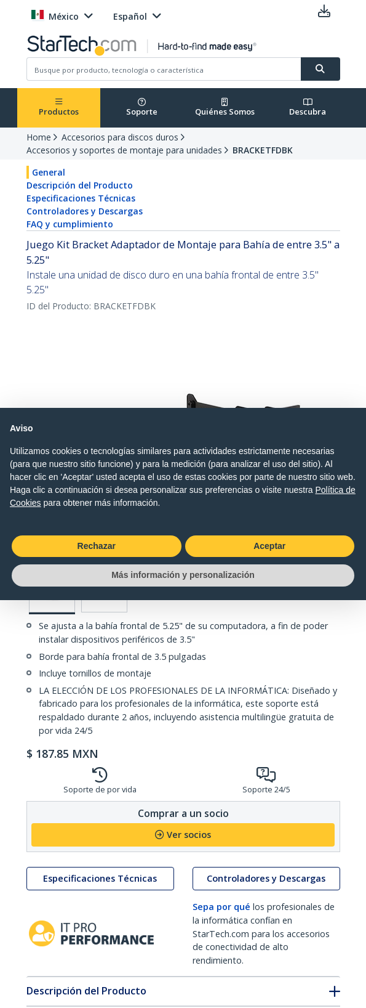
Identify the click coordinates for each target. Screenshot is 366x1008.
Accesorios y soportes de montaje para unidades (124, 150)
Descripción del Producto (79, 185)
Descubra (307, 107)
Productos (59, 107)
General (48, 172)
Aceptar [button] (269, 546)
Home (38, 137)
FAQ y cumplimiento (69, 224)
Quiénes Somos (225, 107)
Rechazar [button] (97, 546)
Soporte (141, 107)
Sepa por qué (221, 906)
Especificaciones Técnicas (80, 198)
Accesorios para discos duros (120, 137)
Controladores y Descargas (84, 211)
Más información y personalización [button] (183, 575)
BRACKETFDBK (263, 150)
